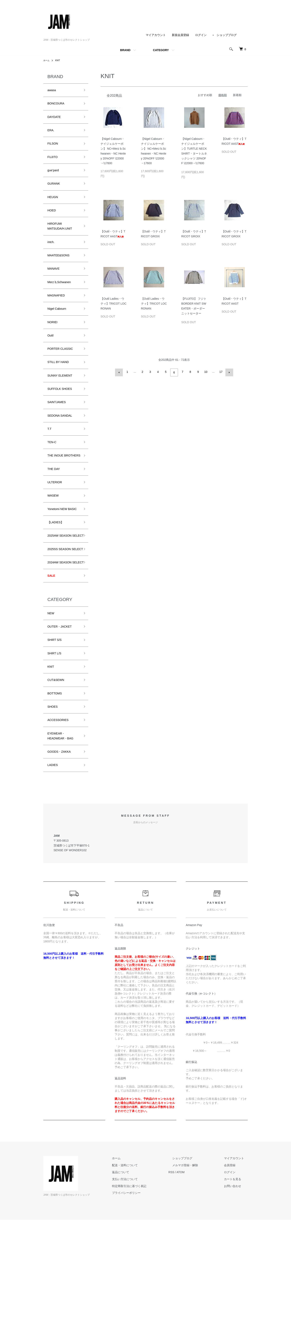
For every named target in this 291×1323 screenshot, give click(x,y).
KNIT (59, 60)
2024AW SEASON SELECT (62, 637)
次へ (228, 372)
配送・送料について (144, 1268)
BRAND (125, 50)
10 (205, 371)
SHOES (53, 796)
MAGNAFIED (58, 317)
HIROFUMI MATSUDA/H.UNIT (62, 240)
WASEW (54, 542)
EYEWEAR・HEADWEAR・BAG (59, 832)
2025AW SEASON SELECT (62, 596)
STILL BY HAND (60, 390)
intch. (51, 258)
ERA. (51, 135)
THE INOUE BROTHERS (57, 495)
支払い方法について (144, 1282)
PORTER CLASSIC (63, 375)
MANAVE (55, 287)
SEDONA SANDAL (62, 448)
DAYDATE (55, 120)
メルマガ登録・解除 (196, 1268)
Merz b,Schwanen (62, 302)
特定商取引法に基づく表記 (148, 1289)
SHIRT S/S (56, 723)
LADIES (53, 868)
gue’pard (54, 179)
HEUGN (54, 208)
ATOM (196, 1275)
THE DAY (55, 513)
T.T (50, 463)
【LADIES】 (57, 578)
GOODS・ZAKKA (62, 853)
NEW (51, 694)
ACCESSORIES (60, 811)
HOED (52, 223)
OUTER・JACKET (62, 709)
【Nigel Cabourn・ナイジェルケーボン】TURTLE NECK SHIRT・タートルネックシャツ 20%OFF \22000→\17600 (194, 152)
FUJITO (53, 164)
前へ (120, 372)
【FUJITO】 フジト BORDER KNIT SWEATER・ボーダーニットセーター (193, 307)
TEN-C (53, 477)
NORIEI (53, 346)
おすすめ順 (205, 95)
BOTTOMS (56, 782)
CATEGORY (161, 50)
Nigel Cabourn (59, 331)
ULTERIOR (56, 528)
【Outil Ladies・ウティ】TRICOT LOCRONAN (113, 303)
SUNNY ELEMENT (63, 404)
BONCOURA (58, 105)
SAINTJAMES (59, 434)
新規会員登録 (180, 35)
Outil (51, 360)
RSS (186, 1275)
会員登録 (233, 1268)
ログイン (201, 35)
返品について (139, 1275)
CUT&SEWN (57, 767)
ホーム (47, 60)
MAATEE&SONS (61, 273)
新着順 (237, 95)
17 (220, 371)
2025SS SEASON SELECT (62, 616)
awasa (52, 91)
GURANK (55, 193)
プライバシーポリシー (145, 1296)
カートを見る (236, 1282)
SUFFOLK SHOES (62, 419)
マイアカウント (156, 35)
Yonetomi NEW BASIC (59, 560)
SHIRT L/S (56, 738)
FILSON (54, 149)
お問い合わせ (236, 1289)
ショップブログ (227, 35)
